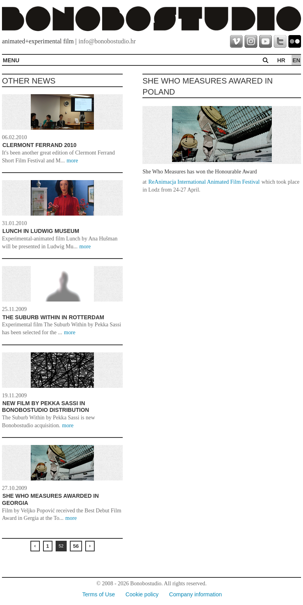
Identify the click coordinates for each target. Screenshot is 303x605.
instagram (251, 41)
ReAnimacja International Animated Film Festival (204, 182)
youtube (265, 41)
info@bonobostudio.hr (107, 41)
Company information (195, 594)
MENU (11, 60)
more (72, 160)
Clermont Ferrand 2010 (39, 145)
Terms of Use (98, 594)
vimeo (236, 41)
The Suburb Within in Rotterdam (53, 317)
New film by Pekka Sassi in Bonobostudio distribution (45, 406)
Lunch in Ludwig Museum (40, 231)
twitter (280, 41)
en (296, 60)
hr (281, 60)
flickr (294, 41)
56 (76, 546)
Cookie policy (142, 594)
